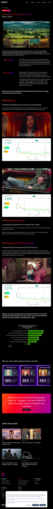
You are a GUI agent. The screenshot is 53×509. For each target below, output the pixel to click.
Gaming (3, 494)
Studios (3, 489)
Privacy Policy (38, 496)
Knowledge (38, 478)
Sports (3, 492)
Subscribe (37, 483)
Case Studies (37, 480)
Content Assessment (6, 480)
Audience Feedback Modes (23, 480)
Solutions (4, 478)
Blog (36, 482)
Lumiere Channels (21, 485)
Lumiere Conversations (22, 482)
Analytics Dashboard (22, 483)
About (19, 487)
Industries (4, 487)
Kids (2, 491)
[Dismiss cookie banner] (45, 492)
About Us (20, 489)
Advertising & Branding (6, 483)
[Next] (49, 375)
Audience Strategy (5, 482)
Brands (3, 496)
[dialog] (26, 499)
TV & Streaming (5, 495)
